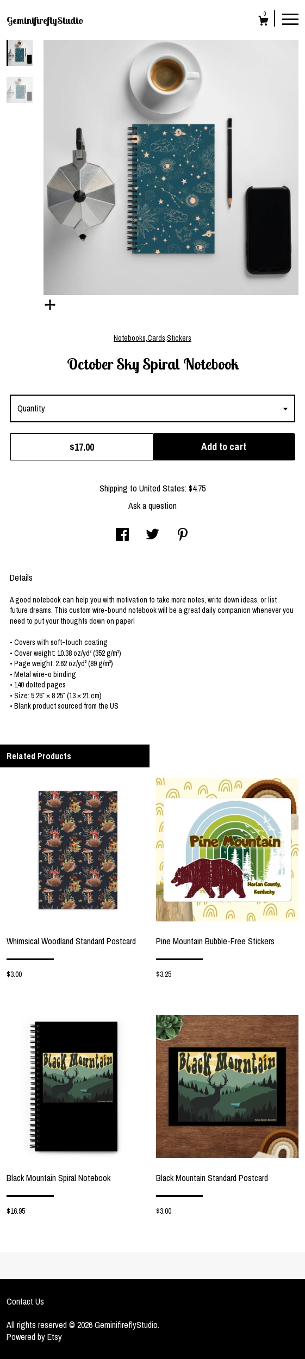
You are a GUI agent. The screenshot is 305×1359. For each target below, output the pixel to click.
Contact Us (25, 1301)
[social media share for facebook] (122, 536)
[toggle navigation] (290, 18)
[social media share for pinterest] (182, 536)
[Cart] (263, 22)
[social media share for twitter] (152, 536)
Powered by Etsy (34, 1337)
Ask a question (152, 506)
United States (162, 488)
